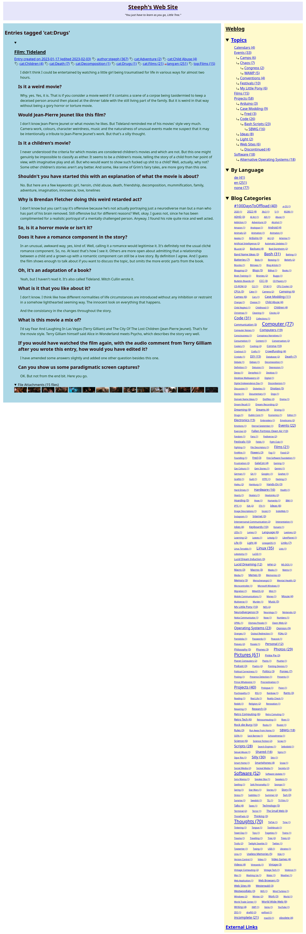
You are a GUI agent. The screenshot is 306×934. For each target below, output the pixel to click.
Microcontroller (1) (243, 585)
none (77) (241, 187)
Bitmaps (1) (255, 265)
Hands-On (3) (274, 484)
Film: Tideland (30, 52)
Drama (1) (284, 399)
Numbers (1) (283, 617)
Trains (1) (286, 832)
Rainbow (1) (273, 693)
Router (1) (281, 724)
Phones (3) (262, 649)
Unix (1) (238, 854)
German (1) (239, 473)
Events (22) (287, 425)
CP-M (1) (267, 286)
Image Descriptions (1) (245, 511)
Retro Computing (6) (247, 714)
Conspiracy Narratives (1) (269, 335)
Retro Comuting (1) (274, 714)
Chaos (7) (247, 62)
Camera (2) (268, 291)
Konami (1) (278, 527)
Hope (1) (258, 500)
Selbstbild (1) (287, 746)
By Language (247, 169)
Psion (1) (282, 687)
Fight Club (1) (276, 441)
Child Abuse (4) (274, 302)
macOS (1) (269, 917)
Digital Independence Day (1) (248, 383)
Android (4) (274, 227)
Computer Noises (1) (244, 330)
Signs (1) (282, 752)
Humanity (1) (274, 500)
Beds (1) (259, 259)
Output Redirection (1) (262, 633)
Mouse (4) (287, 596)
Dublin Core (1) (255, 415)
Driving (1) (279, 409)
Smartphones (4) (265, 763)
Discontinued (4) (257, 149)
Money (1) (271, 596)
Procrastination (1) (270, 682)
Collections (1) (263, 318)
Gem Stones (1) (261, 468)
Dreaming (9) (242, 409)
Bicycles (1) (239, 265)
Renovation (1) (273, 703)
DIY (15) (255, 356)
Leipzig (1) (272, 537)
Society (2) (283, 768)
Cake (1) (253, 291)
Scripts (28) (243, 746)
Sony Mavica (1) (242, 779)
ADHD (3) (239, 217)
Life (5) (238, 543)
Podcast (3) (240, 666)
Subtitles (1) (254, 795)
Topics (239, 39)
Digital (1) (269, 377)
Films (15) (241, 93)
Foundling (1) (240, 457)
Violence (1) (290, 869)
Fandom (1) (239, 436)
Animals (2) (240, 232)
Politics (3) (268, 671)
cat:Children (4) (31, 63)
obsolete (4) (286, 918)
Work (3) (273, 896)
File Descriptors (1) (260, 447)
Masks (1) (272, 569)
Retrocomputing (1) (266, 719)
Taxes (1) (253, 805)
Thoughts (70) (248, 821)
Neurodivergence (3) (246, 612)
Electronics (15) (244, 420)
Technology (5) (271, 805)
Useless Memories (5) (259, 854)
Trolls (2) (238, 843)
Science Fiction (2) (262, 740)
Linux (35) (265, 548)
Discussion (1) (241, 388)
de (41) (239, 177)
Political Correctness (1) (245, 671)
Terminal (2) (240, 810)
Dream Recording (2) (266, 404)
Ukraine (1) (285, 848)
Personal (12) (274, 644)
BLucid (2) (239, 248)
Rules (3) (239, 730)
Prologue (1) (267, 687)
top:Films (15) (204, 63)
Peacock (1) (276, 638)
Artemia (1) (284, 238)
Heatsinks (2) (272, 495)
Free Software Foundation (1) (280, 457)
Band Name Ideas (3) (246, 254)
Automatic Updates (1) (276, 243)
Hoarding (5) (241, 500)
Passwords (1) (259, 638)
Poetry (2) (257, 666)
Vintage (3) (275, 864)
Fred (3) (250, 113)
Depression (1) (276, 367)
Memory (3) (241, 580)
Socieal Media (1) (264, 768)
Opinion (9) (283, 628)
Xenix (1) (268, 907)
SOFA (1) (238, 735)
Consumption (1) (242, 340)
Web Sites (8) (242, 886)
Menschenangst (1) (262, 580)
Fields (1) (260, 441)
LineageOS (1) (269, 542)
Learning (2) (240, 537)
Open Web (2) (279, 622)
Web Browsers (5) (268, 880)
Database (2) (273, 356)
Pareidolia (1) (240, 638)
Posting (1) (239, 676)
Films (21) (281, 447)
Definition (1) (240, 367)
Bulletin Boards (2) (244, 280)
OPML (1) (238, 622)
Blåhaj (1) (272, 270)
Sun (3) (287, 795)
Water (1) (270, 875)
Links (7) (286, 543)
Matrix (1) (287, 569)
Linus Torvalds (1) (242, 548)
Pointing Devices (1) (278, 666)
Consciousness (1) (243, 335)
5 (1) (277, 211)
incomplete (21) (246, 917)
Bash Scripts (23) (257, 124)
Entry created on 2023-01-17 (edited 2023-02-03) (52, 59)
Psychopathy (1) (242, 693)
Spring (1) (239, 789)
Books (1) (286, 270)
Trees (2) (285, 838)
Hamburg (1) (255, 484)
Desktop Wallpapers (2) (246, 377)
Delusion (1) (258, 367)
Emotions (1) (240, 425)
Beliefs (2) (289, 259)
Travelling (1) (256, 838)
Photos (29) (283, 649)
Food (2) (284, 452)
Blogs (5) (257, 270)
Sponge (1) (279, 784)
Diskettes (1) (259, 388)
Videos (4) (240, 864)
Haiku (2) (239, 484)
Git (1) (253, 473)
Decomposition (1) (274, 362)
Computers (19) (271, 330)
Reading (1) (239, 698)
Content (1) (261, 340)
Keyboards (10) (258, 527)
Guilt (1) (253, 479)
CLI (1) (255, 286)
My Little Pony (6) (254, 88)
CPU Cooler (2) (284, 286)
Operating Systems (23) (252, 628)
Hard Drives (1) (241, 489)
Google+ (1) (267, 473)
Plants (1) (267, 660)
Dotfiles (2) (268, 399)
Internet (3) (259, 516)
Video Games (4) (281, 859)
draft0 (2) (251, 912)
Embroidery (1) (267, 420)
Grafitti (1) (239, 479)
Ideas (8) (247, 134)
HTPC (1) (266, 479)
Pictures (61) (247, 654)
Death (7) (291, 356)
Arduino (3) (249, 103)
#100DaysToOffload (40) (255, 205)
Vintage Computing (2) (246, 869)
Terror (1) (256, 811)
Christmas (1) (240, 312)
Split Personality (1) (259, 784)
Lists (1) (282, 548)
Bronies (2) (262, 275)
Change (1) (239, 302)
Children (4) (281, 307)
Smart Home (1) (242, 762)
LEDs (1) (238, 532)
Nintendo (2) (289, 612)
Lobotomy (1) (240, 553)
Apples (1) (239, 238)
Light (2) (246, 139)
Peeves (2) (239, 644)
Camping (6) (287, 291)
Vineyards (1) (257, 864)
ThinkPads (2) (241, 816)
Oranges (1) (240, 633)
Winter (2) (258, 896)
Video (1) (262, 859)
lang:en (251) (177, 63)
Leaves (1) (257, 537)
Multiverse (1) (241, 601)
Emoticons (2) (287, 420)
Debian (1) (254, 362)
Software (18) (244, 154)
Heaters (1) (254, 495)
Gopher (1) (283, 473)
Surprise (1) (239, 800)
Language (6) (270, 532)
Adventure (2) (259, 222)
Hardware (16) (264, 489)
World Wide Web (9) (274, 901)
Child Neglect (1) (242, 307)
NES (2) (267, 606)
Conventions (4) (252, 78)
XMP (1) (255, 907)
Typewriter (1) (241, 848)
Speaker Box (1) (262, 779)
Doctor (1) (239, 393)
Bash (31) (272, 253)
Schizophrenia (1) (276, 735)
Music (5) (273, 601)
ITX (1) (262, 505)
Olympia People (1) (257, 622)
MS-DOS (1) (287, 564)
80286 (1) (288, 211)
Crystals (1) (239, 356)
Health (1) (285, 489)
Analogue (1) (256, 227)
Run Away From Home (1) (262, 730)
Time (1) (286, 822)
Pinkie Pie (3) (272, 655)
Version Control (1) (243, 859)
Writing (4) (240, 907)
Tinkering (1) (240, 827)
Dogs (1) (275, 393)
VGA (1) (281, 854)
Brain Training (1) (242, 275)
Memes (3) (254, 575)
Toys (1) (256, 832)
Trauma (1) (239, 838)
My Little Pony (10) (246, 607)
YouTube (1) (284, 907)
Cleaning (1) (258, 312)
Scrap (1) (282, 741)
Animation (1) (258, 232)
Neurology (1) (270, 612)
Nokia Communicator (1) (246, 617)
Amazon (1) (239, 227)
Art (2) (270, 238)
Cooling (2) (256, 346)
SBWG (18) (287, 730)
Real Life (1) (256, 698)
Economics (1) (275, 415)
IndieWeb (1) (282, 511)
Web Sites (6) (250, 144)
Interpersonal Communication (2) (252, 521)
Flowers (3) (257, 452)
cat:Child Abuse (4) (182, 59)
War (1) (237, 875)
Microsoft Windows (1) (269, 585)
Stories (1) (271, 789)
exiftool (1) (267, 912)
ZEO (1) (237, 912)
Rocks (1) (267, 724)
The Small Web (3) (277, 811)
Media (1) (238, 575)
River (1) (285, 719)
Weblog (235, 28)
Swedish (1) (256, 800)
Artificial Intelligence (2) (247, 243)
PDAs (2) (282, 633)
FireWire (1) (239, 452)
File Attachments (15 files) (38, 384)
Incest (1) (266, 511)
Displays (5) (277, 388)
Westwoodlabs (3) (244, 891)
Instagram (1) (241, 516)
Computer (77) (277, 323)
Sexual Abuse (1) (242, 752)
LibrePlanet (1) (289, 537)
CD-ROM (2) (240, 286)
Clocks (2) (274, 312)
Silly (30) (258, 757)
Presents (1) (283, 676)
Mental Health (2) (286, 580)
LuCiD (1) (256, 553)
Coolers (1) (239, 346)
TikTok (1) (273, 822)
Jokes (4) (239, 527)
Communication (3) (245, 324)
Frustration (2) (242, 463)
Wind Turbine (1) (281, 891)
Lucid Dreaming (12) (248, 564)
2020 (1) (238, 211)
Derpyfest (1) (254, 372)
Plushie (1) (282, 660)
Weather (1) (286, 875)
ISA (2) (250, 505)
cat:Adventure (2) (148, 59)
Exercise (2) (240, 431)
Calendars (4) (244, 47)
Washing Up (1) (253, 875)
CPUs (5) (239, 291)
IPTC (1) (238, 505)
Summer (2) (271, 795)
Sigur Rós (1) (240, 757)
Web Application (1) (244, 880)
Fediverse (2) (270, 436)
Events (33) (242, 52)
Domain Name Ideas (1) (246, 399)
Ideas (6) (275, 506)
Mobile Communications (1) (248, 596)
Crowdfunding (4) (275, 351)
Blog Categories (251, 197)
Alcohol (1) (277, 222)
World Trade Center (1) (245, 901)
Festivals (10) (250, 83)
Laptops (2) (290, 532)
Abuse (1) (280, 216)
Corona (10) (274, 346)
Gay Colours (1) (241, 468)
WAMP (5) (252, 73)
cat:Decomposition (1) (93, 63)
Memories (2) (273, 575)
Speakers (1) (281, 779)
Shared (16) (264, 751)
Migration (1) (240, 591)
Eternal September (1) (262, 425)
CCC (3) (263, 281)
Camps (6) (248, 57)
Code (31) (242, 317)
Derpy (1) (238, 372)
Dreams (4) (262, 409)
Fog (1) (272, 452)
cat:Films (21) (153, 63)
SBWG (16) (257, 129)
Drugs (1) (238, 415)
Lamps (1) (252, 532)
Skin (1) (274, 757)
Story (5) (286, 789)
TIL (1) (270, 800)
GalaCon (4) (262, 463)
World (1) (287, 896)
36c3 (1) (265, 211)
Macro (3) (239, 570)
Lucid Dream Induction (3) (249, 559)
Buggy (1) (277, 275)
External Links (242, 927)
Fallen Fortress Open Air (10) (269, 431)
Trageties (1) (271, 832)
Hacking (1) (281, 479)
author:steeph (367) (112, 59)
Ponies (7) (286, 671)
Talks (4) (239, 805)
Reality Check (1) (275, 698)
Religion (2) (255, 703)
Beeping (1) (273, 259)
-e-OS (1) (286, 206)
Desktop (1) (271, 372)
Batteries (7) (242, 259)
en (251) (240, 182)
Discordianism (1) (276, 383)
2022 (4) (252, 211)
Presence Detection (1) (261, 676)
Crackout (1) (240, 351)
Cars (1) (255, 296)
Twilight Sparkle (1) (257, 843)
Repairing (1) (240, 708)
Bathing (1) (291, 254)
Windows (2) (241, 896)
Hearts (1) (239, 495)
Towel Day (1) (240, 832)
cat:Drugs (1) (126, 63)
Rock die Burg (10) (246, 725)
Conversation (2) (281, 340)
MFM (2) (271, 564)
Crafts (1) (255, 351)
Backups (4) (257, 248)
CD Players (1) (279, 281)
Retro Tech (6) (243, 719)
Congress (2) (254, 68)
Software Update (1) (275, 773)
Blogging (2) (240, 270)
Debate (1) (239, 362)
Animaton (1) (276, 232)
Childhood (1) (262, 307)
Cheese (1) (255, 302)
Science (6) (241, 741)
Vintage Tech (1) (272, 869)
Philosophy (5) (242, 649)
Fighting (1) (239, 447)
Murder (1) (258, 601)
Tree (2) (272, 838)
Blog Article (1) (273, 265)
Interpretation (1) (284, 521)
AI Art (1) (254, 216)
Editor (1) (291, 415)
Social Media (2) (242, 768)
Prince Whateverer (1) (245, 682)
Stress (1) (238, 795)
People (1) (255, 644)
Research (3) (259, 709)
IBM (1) (289, 500)
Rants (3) (288, 693)
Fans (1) (254, 436)
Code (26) (247, 118)
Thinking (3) (261, 816)
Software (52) (247, 773)
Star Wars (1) (255, 789)
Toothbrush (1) (274, 827)
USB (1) (271, 848)
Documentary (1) (257, 393)
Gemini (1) (280, 468)
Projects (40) (245, 687)
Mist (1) (272, 591)
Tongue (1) (257, 827)
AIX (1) (267, 216)
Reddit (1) (239, 703)
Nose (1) (268, 617)
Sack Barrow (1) (255, 735)
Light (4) (252, 543)
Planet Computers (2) (245, 660)
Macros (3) (256, 570)
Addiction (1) (240, 222)
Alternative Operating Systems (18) (267, 159)
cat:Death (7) (60, 63)
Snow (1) (284, 762)
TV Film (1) (283, 800)
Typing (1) (258, 848)
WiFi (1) (264, 891)
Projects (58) (244, 98)
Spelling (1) (239, 784)
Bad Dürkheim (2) (278, 248)
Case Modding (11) (278, 297)
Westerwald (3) (264, 886)
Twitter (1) (277, 843)
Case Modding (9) (254, 108)
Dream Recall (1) (242, 404)
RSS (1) (258, 693)
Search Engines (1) (267, 746)
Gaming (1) (279, 463)
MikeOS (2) (258, 591)
